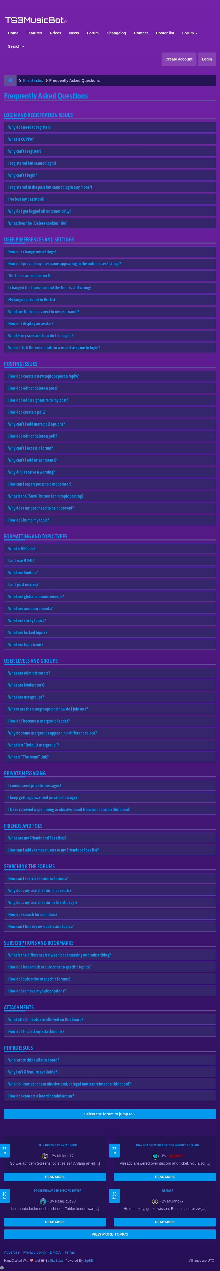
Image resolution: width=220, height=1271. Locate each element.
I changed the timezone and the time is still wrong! (49, 287)
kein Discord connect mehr (57, 1145)
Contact (141, 33)
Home (13, 33)
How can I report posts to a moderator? (40, 484)
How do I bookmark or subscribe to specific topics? (49, 967)
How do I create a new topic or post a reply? (43, 376)
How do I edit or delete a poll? (32, 436)
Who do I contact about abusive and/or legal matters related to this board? (69, 1084)
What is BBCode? (22, 548)
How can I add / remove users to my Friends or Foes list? (53, 850)
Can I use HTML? (21, 560)
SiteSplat (56, 1260)
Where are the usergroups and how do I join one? (48, 709)
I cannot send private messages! (34, 785)
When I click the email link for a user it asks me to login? (54, 347)
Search (16, 46)
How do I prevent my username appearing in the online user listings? (64, 263)
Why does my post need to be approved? (41, 508)
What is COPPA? (21, 139)
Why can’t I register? (24, 151)
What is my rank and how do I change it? (40, 335)
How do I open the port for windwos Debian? (167, 1145)
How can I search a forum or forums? (38, 878)
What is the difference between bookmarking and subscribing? (59, 955)
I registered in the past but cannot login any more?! (50, 187)
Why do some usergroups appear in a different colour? (52, 733)
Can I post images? (23, 584)
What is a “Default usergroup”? (33, 745)
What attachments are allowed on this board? (45, 1019)
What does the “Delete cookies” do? (37, 223)
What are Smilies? (23, 572)
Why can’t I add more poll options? (36, 424)
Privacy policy (34, 1252)
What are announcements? (30, 608)
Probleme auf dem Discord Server (57, 1190)
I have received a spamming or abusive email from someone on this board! (69, 809)
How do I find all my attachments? (36, 1031)
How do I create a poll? (26, 412)
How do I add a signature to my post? (38, 400)
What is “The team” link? (28, 756)
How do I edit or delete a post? (33, 388)
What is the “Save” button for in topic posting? (46, 496)
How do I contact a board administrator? (41, 1096)
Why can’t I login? (22, 175)
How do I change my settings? (32, 251)
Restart (167, 1190)
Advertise (11, 1252)
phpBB (88, 1260)
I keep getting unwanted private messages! (43, 797)
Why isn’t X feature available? (32, 1072)
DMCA (55, 1252)
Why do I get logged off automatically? (39, 211)
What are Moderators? (26, 685)
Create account (179, 59)
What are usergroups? (26, 697)
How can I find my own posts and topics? (41, 926)
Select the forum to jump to (110, 1114)
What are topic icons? (25, 644)
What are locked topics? (27, 632)
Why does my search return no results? (39, 890)
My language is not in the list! (32, 299)
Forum (93, 33)
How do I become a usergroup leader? (39, 721)
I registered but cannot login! (32, 163)
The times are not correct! (29, 275)
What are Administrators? (29, 673)
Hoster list (165, 33)
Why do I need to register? (29, 127)
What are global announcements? (36, 596)
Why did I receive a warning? (31, 472)
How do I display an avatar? (30, 323)
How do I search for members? (32, 914)
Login (207, 59)
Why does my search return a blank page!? (42, 902)
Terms (70, 1252)
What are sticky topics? (27, 620)
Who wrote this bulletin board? (33, 1060)
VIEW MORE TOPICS (110, 1234)
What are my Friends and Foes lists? (37, 838)
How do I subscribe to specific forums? (39, 979)
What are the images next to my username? (43, 311)
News (74, 33)
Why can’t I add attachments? (32, 460)
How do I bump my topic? (28, 520)
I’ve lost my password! (26, 199)
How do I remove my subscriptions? (37, 990)
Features (34, 33)
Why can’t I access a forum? (30, 448)
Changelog (116, 33)
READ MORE (55, 1177)
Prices (55, 33)
